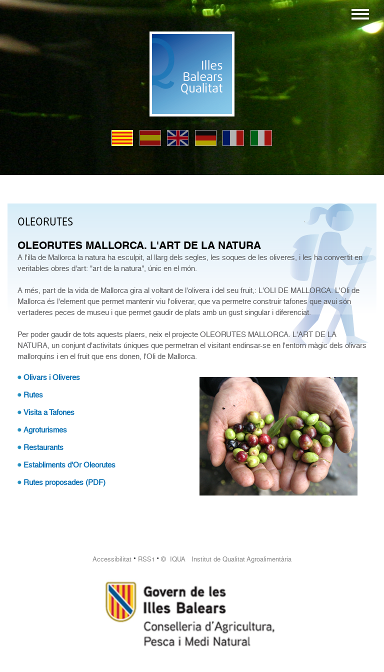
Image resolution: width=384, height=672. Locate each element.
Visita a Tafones (49, 412)
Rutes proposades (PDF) (65, 482)
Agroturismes (45, 430)
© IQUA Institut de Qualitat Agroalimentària (226, 559)
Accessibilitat (112, 559)
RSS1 (146, 559)
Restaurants (44, 447)
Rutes (33, 395)
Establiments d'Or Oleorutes (70, 465)
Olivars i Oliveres (52, 377)
